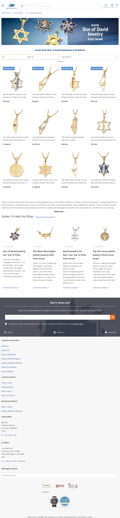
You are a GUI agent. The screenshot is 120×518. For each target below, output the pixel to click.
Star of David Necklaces (34, 13)
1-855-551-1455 (10, 461)
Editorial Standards (9, 367)
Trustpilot (45, 492)
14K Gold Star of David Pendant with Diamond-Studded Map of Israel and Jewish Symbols (103, 181)
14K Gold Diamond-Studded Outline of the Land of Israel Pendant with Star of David (43, 138)
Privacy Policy (78, 324)
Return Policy (6, 391)
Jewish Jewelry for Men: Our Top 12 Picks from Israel (74, 255)
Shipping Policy (7, 387)
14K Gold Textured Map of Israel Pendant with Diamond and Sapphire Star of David (15, 138)
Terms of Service (7, 395)
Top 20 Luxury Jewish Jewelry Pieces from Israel (104, 255)
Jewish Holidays (7, 371)
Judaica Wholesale (8, 354)
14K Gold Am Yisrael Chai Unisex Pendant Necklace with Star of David (16, 181)
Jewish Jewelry (18, 13)
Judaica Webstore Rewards (11, 411)
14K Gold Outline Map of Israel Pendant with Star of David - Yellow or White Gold (44, 96)
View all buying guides (46, 217)
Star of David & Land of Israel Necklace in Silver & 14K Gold (14, 95)
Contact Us (5, 350)
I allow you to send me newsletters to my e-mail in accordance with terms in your (45, 324)
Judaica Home (5, 13)
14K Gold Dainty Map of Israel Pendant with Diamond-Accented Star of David (104, 96)
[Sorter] (90, 56)
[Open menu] (2, 5)
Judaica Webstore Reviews (11, 363)
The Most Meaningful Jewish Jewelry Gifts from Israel (44, 255)
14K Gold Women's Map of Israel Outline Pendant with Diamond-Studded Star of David (74, 181)
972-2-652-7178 (10, 435)
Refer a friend (6, 407)
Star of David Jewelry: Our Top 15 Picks (14, 253)
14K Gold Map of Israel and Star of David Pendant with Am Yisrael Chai (74, 96)
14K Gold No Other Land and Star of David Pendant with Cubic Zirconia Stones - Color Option (104, 138)
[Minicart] (117, 6)
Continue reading (11, 287)
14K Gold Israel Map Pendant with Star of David (72, 138)
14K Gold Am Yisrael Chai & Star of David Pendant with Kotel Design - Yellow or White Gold (44, 181)
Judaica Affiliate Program (11, 359)
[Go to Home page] (11, 6)
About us (4, 346)
